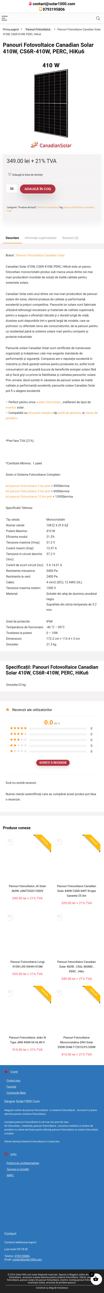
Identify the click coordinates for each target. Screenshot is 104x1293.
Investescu (62, 1287)
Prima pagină (11, 29)
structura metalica (40, 413)
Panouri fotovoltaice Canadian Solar (40, 255)
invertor (11, 407)
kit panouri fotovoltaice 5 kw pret (28, 491)
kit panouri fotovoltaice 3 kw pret (28, 486)
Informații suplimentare (41, 238)
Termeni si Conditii (18, 1169)
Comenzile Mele (16, 1092)
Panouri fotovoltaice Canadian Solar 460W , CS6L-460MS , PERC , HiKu (76, 966)
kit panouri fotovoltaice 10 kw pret (29, 496)
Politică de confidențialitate (23, 1163)
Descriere (12, 238)
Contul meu (13, 1080)
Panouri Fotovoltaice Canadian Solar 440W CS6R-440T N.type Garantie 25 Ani (76, 890)
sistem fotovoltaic (48, 402)
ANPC (10, 1175)
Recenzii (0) (70, 238)
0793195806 (54, 9)
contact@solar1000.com (54, 4)
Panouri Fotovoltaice (38, 29)
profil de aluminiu (69, 413)
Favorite (11, 1086)
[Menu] (4, 18)
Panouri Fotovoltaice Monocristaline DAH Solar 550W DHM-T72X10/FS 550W (77, 1042)
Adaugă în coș (38, 189)
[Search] (98, 18)
